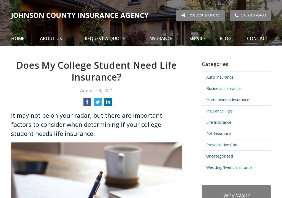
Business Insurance (223, 88)
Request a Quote (198, 15)
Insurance (160, 38)
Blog (226, 38)
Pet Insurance (218, 133)
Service (197, 38)
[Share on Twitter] (98, 104)
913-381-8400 (249, 15)
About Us (51, 38)
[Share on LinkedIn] (108, 104)
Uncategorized (219, 156)
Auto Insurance (220, 77)
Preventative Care (222, 144)
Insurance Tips (219, 111)
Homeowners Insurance (227, 99)
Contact (258, 38)
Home (17, 38)
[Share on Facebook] (87, 104)
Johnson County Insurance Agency (80, 15)
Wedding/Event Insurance (229, 167)
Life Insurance (218, 122)
